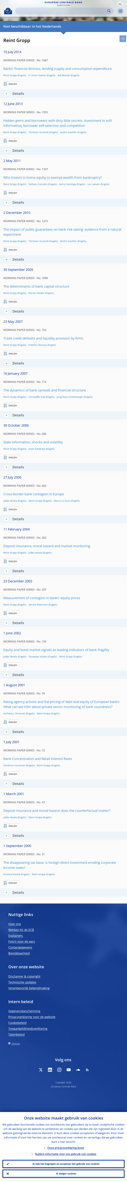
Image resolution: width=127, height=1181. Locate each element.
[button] (120, 3)
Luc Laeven (94, 184)
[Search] (61, 11)
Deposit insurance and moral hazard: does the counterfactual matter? (56, 810)
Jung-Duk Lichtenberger (70, 396)
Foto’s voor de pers (21, 941)
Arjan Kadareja (36, 448)
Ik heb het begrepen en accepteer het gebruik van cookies (66, 1163)
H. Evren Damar (37, 75)
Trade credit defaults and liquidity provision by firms (43, 338)
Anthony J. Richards (14, 713)
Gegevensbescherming (24, 1011)
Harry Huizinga (67, 184)
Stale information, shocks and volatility (33, 442)
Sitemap (15, 1043)
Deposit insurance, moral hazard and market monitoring (46, 546)
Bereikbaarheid (19, 953)
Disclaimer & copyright (24, 976)
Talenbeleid (16, 1034)
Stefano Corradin (38, 184)
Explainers (15, 936)
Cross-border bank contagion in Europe (33, 494)
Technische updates (22, 982)
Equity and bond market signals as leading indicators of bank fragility (56, 650)
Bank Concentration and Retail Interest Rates (37, 758)
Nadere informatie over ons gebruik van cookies (65, 1154)
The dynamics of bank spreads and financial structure (44, 390)
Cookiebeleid (17, 1023)
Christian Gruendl (38, 132)
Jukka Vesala (10, 500)
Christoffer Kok (36, 396)
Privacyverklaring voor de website (31, 1017)
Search (109, 11)
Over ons (14, 924)
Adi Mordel (64, 75)
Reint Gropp (10, 75)
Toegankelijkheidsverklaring (27, 1029)
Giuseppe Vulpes (38, 656)
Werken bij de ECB (21, 930)
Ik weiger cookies (66, 1173)
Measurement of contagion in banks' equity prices (41, 598)
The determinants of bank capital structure (36, 286)
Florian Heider (36, 293)
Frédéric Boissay (37, 345)
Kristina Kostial (11, 874)
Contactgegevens (20, 947)
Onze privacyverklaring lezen (65, 1148)
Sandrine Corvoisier (14, 765)
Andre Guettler (68, 132)
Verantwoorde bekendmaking (29, 988)
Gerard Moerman (38, 604)
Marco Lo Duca (62, 500)
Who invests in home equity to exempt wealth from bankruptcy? (52, 177)
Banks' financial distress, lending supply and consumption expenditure (57, 68)
